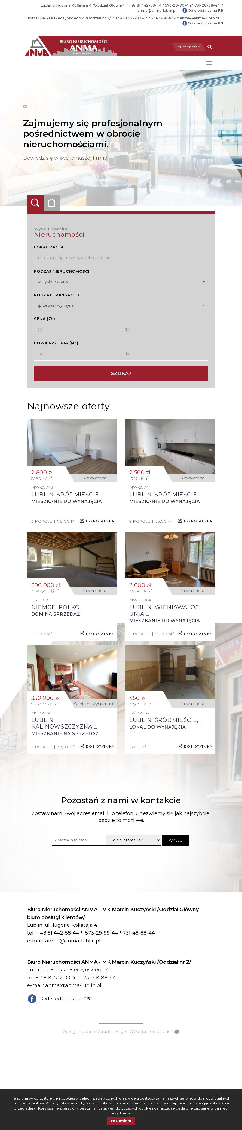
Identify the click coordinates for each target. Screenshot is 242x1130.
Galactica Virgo (112, 1028)
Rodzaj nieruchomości (62, 268)
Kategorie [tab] (52, 200)
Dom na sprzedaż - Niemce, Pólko (72, 583)
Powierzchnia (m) (56, 339)
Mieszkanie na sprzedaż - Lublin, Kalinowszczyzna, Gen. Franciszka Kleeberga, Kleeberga (72, 696)
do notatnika (100, 515)
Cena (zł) (44, 315)
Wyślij (175, 837)
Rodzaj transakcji (56, 292)
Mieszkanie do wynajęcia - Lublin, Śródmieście (72, 470)
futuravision (165, 1028)
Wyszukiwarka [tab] (35, 200)
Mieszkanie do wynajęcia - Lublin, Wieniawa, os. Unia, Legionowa (170, 583)
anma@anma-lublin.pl (156, 10)
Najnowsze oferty (68, 403)
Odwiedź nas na (205, 10)
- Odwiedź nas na (64, 996)
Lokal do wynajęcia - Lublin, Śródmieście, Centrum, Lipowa (170, 696)
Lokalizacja (49, 244)
